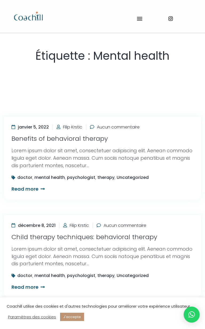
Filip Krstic (72, 127)
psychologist (81, 177)
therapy (106, 177)
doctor (24, 177)
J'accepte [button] (72, 316)
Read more (28, 189)
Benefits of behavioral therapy (59, 138)
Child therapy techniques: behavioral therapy (84, 236)
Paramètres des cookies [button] (32, 317)
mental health (49, 177)
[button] (139, 18)
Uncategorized (133, 177)
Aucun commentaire (118, 127)
